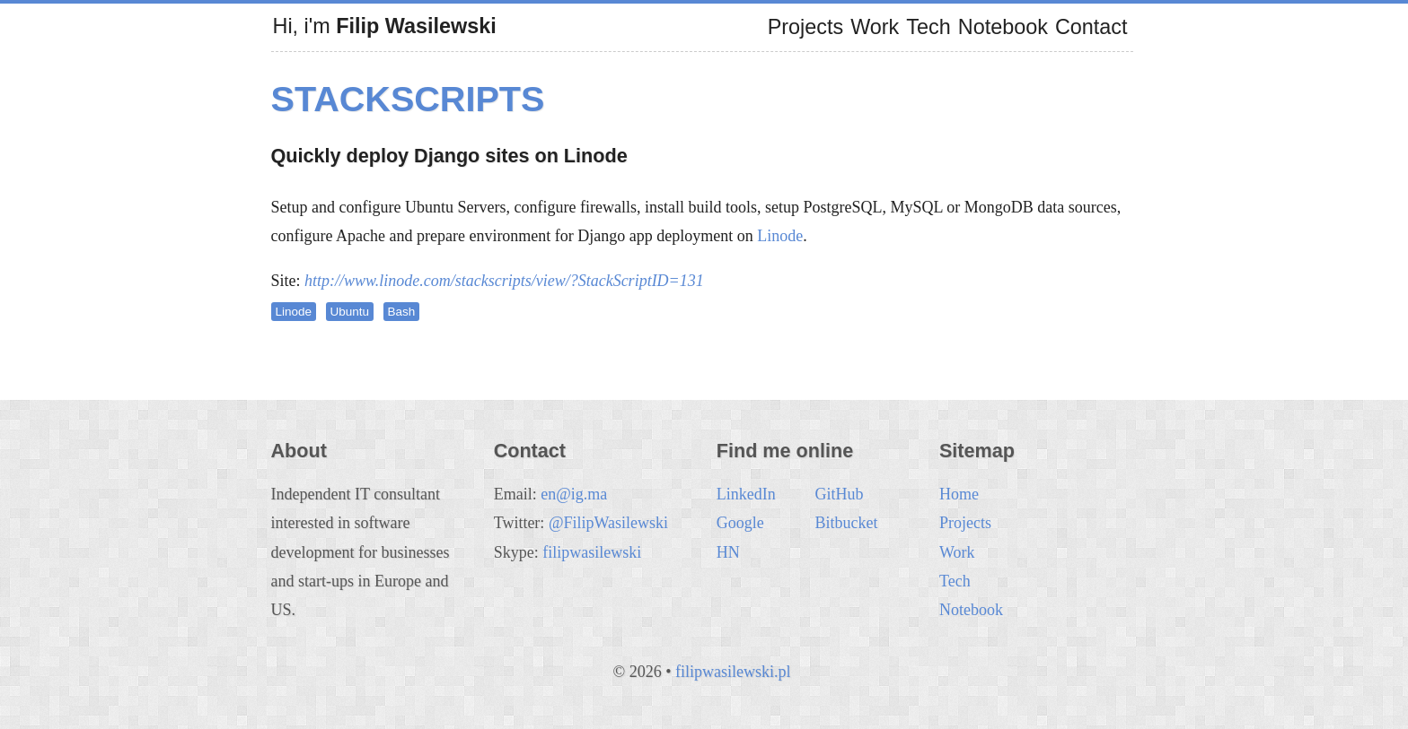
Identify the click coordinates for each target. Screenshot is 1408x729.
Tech (928, 27)
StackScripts (408, 98)
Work (874, 27)
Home (959, 494)
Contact (1091, 27)
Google (740, 523)
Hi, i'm (385, 26)
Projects (806, 27)
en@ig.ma (574, 494)
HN (728, 552)
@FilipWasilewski (608, 523)
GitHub (838, 494)
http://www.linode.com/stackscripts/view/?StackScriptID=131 (504, 281)
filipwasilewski (591, 552)
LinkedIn (746, 494)
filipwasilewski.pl (733, 672)
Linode (780, 236)
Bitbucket (845, 523)
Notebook (1003, 27)
